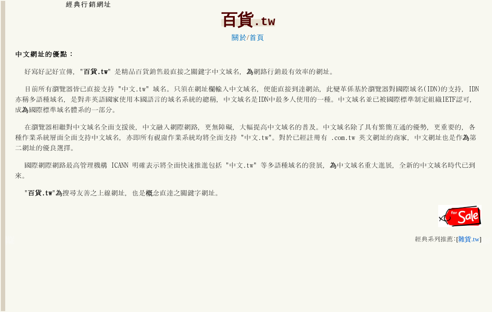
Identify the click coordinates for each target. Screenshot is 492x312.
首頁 (257, 37)
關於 (239, 37)
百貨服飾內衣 (486, 242)
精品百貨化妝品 (9, 242)
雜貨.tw (468, 239)
